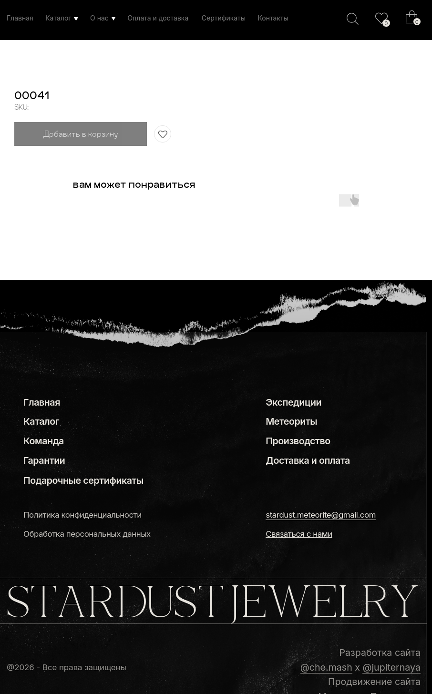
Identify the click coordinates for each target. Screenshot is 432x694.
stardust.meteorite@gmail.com (321, 515)
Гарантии (44, 460)
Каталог (58, 18)
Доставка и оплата (308, 460)
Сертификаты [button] (224, 18)
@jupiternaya (391, 667)
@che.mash (326, 667)
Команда (43, 441)
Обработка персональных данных (87, 534)
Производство (298, 441)
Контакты (272, 18)
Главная (20, 18)
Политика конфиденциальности (82, 515)
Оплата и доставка (157, 18)
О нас (99, 18)
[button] (299, 534)
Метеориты (291, 421)
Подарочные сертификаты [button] (83, 480)
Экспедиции (293, 402)
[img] (381, 18)
